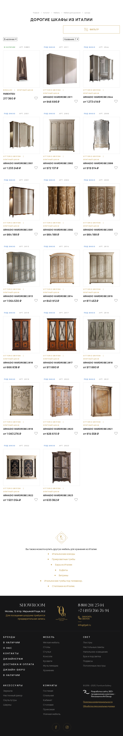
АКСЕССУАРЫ (13, 685)
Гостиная (48, 690)
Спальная (48, 695)
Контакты (11, 653)
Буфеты (63, 570)
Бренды (9, 636)
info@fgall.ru (84, 624)
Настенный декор (13, 695)
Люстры (87, 642)
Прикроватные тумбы (63, 559)
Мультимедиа (50, 665)
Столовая (48, 704)
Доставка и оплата (18, 664)
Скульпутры (10, 700)
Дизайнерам (13, 658)
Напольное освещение (95, 651)
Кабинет (47, 700)
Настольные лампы (93, 647)
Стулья (47, 651)
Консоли (47, 656)
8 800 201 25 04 (91, 605)
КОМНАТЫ (50, 685)
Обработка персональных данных (99, 706)
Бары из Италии (63, 564)
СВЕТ (86, 636)
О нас (7, 647)
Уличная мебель (51, 714)
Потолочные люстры (94, 665)
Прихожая (49, 709)
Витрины (63, 575)
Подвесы (88, 661)
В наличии (11, 642)
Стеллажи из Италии (63, 586)
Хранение (48, 670)
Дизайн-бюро (14, 669)
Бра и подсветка (92, 656)
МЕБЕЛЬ (49, 636)
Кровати (47, 661)
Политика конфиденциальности (98, 701)
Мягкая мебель (51, 642)
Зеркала (7, 690)
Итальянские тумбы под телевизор (63, 580)
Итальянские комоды (63, 553)
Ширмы (7, 704)
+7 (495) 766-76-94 (93, 611)
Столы (46, 647)
